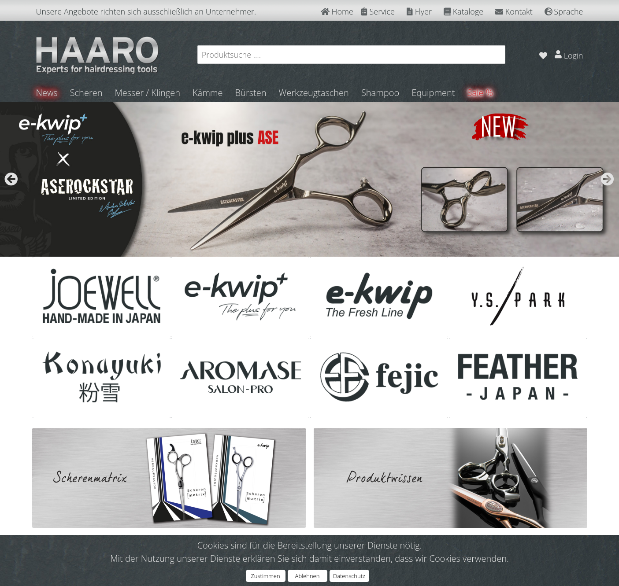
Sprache (564, 11)
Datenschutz (349, 576)
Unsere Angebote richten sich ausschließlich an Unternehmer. (146, 11)
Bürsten (251, 93)
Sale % (480, 93)
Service (378, 11)
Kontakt (514, 11)
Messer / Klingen (147, 93)
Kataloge (463, 11)
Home (337, 11)
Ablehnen (307, 576)
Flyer (419, 11)
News (47, 93)
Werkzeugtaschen (313, 93)
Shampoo (380, 93)
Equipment (433, 93)
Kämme (208, 93)
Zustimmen (265, 576)
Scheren (86, 93)
